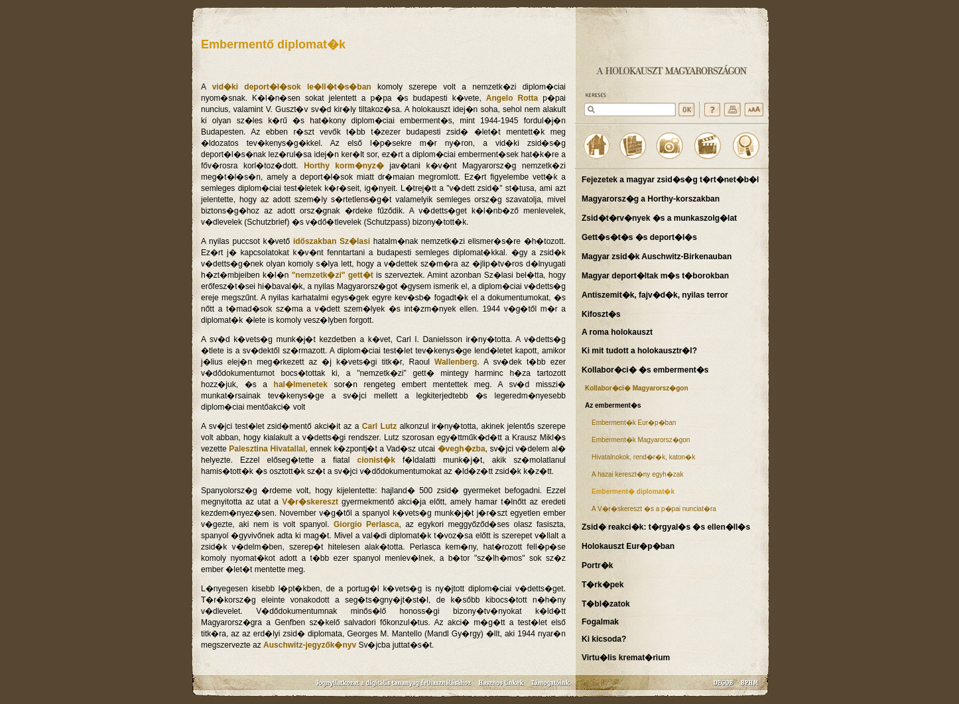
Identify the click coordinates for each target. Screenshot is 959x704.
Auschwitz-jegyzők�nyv (309, 645)
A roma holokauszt (617, 332)
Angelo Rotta (512, 98)
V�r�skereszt (310, 501)
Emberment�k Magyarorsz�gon (641, 439)
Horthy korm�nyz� (344, 165)
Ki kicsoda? (604, 639)
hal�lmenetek (301, 384)
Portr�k (597, 565)
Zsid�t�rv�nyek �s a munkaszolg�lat (659, 218)
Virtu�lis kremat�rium (626, 657)
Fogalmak (600, 621)
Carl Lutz (379, 426)
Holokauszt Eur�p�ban (628, 546)
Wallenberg (455, 362)
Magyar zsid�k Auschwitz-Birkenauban (657, 256)
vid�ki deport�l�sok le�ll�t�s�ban (291, 86)
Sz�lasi (355, 241)
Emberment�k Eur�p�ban (634, 422)
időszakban (314, 241)
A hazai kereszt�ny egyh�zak (637, 474)
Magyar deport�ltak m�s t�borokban (655, 275)
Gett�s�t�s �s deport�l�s (639, 237)
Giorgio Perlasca (366, 524)
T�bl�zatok (606, 604)
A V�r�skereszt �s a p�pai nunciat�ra (654, 508)
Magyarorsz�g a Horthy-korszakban (651, 199)
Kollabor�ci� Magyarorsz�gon (636, 388)
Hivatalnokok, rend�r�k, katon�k (643, 457)
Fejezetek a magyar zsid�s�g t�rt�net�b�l (670, 179)
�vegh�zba (461, 448)
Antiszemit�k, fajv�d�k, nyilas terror (655, 295)
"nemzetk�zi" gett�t (332, 275)
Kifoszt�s (601, 314)
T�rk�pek (602, 584)
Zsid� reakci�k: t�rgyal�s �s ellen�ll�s (666, 527)
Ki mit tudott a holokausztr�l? (639, 350)
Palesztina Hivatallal (267, 448)
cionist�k (376, 460)
